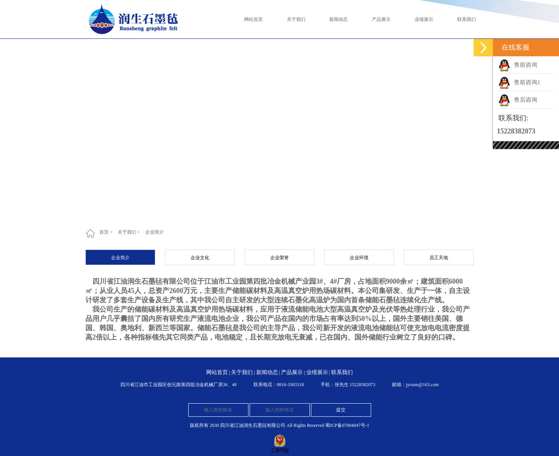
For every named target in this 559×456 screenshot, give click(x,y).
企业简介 (154, 232)
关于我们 (127, 232)
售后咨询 (525, 100)
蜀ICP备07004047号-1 (347, 425)
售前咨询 (525, 65)
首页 (104, 232)
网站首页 (217, 372)
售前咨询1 (527, 82)
